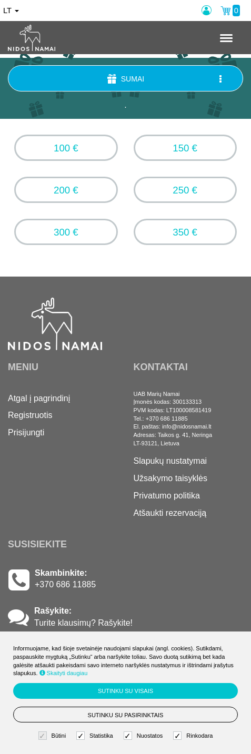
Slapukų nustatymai (170, 460)
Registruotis (30, 415)
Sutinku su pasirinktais (126, 715)
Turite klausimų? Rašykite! (83, 622)
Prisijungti (26, 432)
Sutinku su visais (125, 691)
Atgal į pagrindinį (39, 398)
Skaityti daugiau (63, 673)
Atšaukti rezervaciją (170, 512)
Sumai (165, 78)
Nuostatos (144, 735)
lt (11, 10)
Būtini (53, 735)
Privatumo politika (167, 495)
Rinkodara (194, 735)
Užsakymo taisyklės (170, 478)
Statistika (96, 735)
